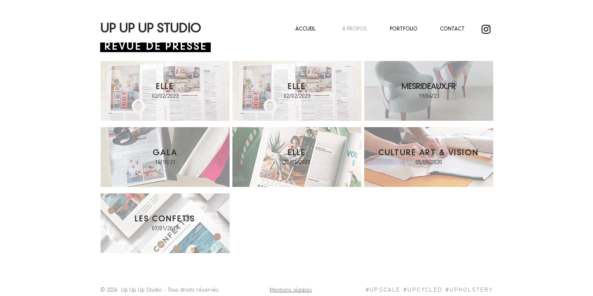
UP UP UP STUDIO (150, 29)
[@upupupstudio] (486, 29)
